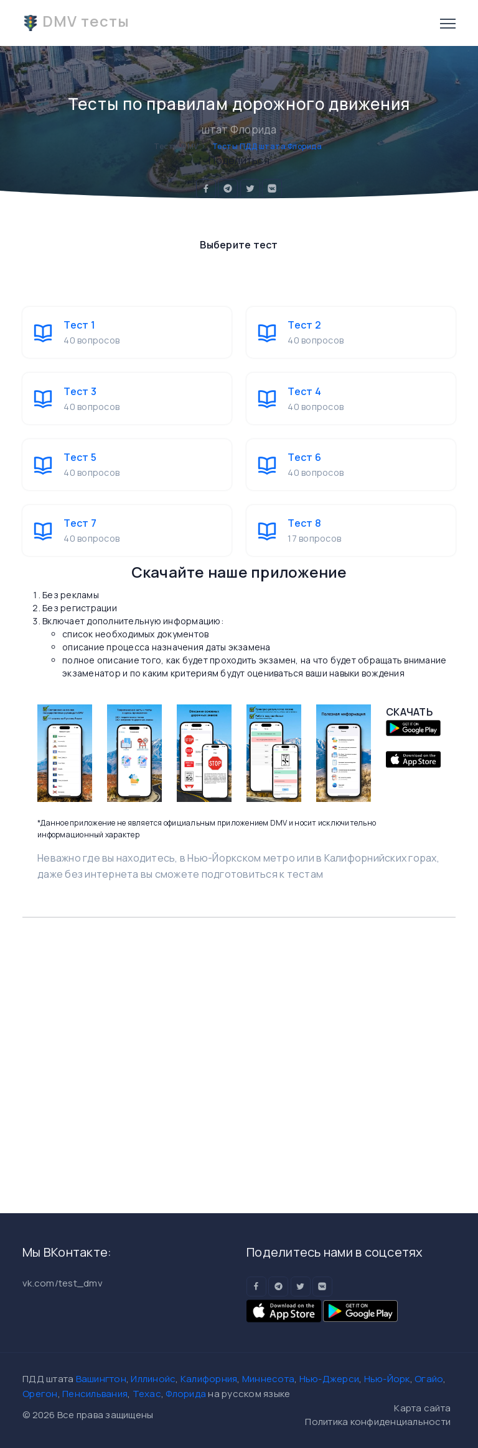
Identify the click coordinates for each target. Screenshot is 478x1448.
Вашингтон (101, 1378)
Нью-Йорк (387, 1378)
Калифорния (209, 1378)
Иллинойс (153, 1378)
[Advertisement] (239, 1059)
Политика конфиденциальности (378, 1421)
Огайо (429, 1378)
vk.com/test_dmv (62, 1283)
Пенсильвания (95, 1393)
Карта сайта (422, 1407)
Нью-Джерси (329, 1378)
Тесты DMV (176, 146)
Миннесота (268, 1378)
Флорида (186, 1393)
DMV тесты (75, 21)
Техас (147, 1393)
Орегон (40, 1393)
